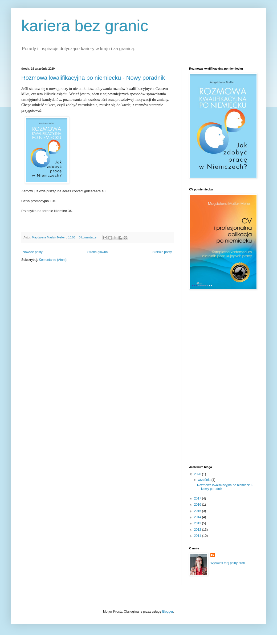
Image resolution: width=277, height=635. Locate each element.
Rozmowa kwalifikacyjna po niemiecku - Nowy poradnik (93, 77)
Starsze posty (162, 252)
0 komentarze (87, 237)
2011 (198, 536)
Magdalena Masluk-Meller (49, 237)
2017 (198, 498)
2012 (198, 530)
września (204, 480)
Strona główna (97, 252)
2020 (198, 474)
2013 (198, 523)
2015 (198, 511)
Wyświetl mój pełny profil (227, 563)
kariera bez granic (84, 26)
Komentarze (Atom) (53, 260)
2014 (198, 517)
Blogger (167, 611)
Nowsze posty (33, 252)
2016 (198, 504)
